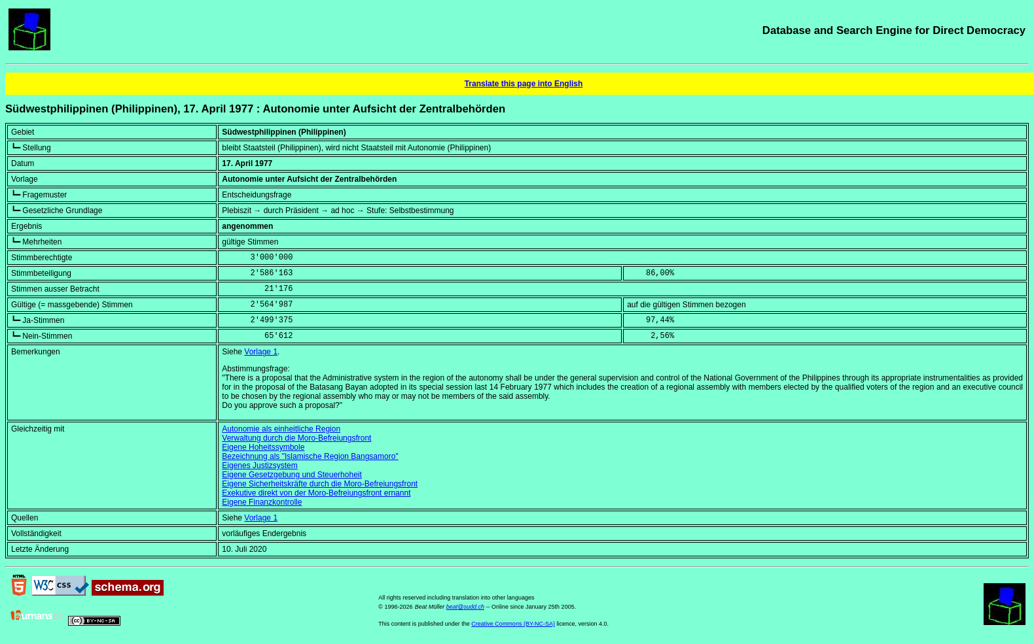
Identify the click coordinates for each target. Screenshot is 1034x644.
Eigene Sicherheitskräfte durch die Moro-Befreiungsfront (320, 483)
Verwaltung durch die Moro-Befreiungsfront (296, 438)
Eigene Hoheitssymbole (263, 447)
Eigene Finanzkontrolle (262, 502)
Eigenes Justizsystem (259, 465)
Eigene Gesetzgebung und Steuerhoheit (292, 474)
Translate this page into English (524, 83)
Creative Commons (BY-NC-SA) (513, 623)
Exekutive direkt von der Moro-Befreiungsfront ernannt (316, 493)
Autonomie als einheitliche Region (281, 428)
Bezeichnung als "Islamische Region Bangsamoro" (310, 456)
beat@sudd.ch (465, 606)
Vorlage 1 (260, 351)
